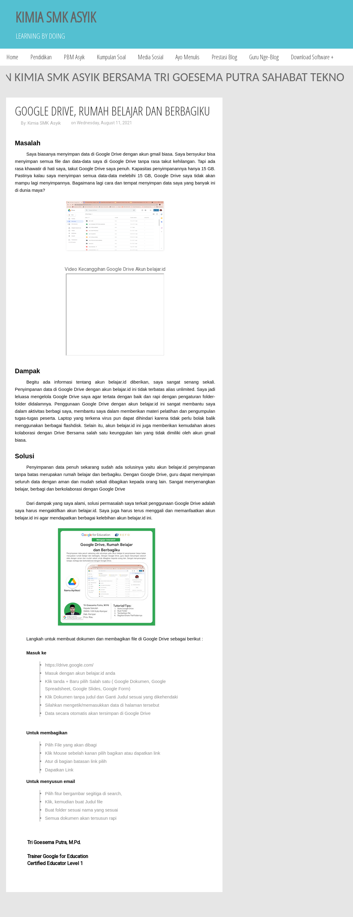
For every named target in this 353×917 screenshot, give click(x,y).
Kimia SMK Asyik (44, 123)
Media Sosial (150, 57)
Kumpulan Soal (111, 57)
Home (12, 57)
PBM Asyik (74, 57)
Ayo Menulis (187, 57)
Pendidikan (41, 57)
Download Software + (312, 57)
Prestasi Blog (224, 57)
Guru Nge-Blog (264, 57)
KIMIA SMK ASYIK (55, 17)
